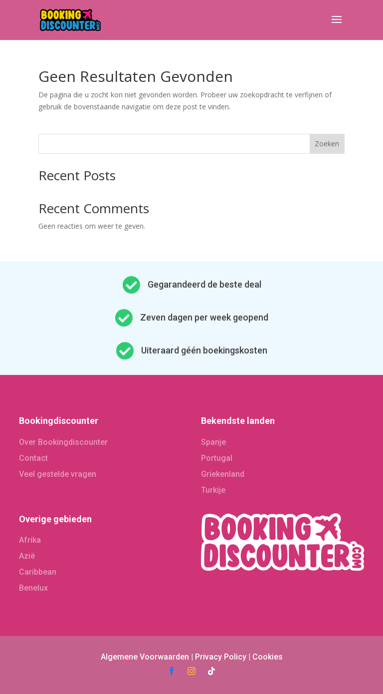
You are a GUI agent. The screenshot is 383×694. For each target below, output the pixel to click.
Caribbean (37, 572)
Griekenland (222, 474)
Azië (27, 556)
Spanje (213, 442)
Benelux (33, 588)
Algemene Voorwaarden (145, 657)
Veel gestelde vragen (57, 474)
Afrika (30, 540)
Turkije (213, 490)
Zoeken (327, 143)
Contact (33, 458)
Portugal (216, 458)
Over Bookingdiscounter (63, 442)
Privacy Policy (220, 657)
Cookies (267, 657)
